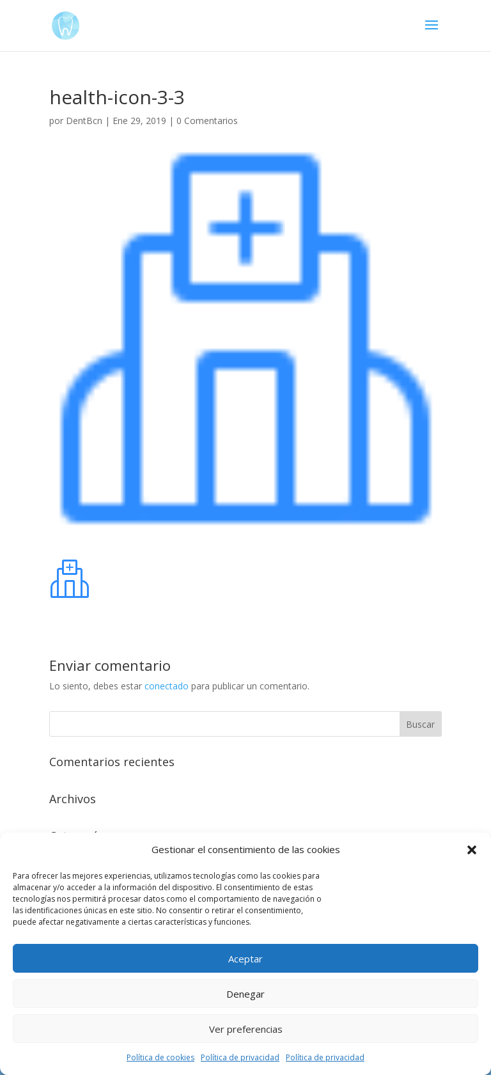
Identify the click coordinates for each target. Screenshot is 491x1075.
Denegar (245, 993)
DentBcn (84, 120)
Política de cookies (160, 1057)
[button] (471, 850)
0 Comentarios (207, 120)
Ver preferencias (246, 1029)
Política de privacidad (240, 1057)
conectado (166, 686)
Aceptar (245, 958)
